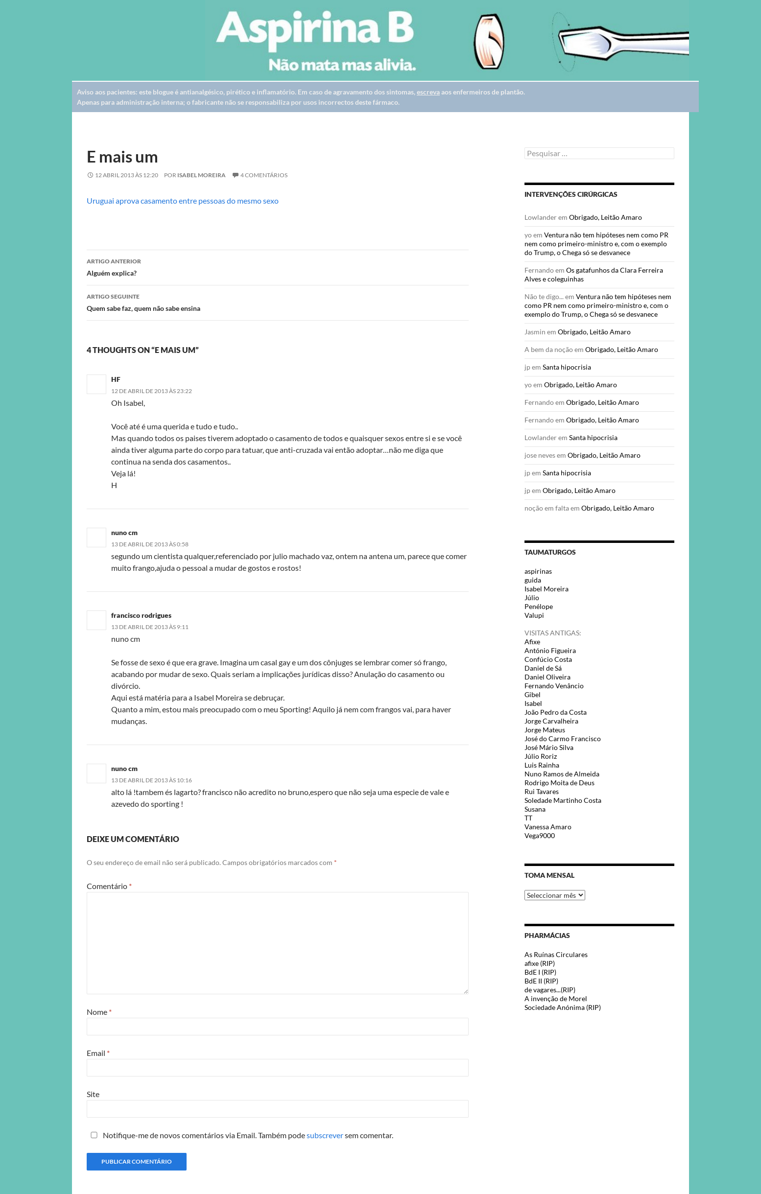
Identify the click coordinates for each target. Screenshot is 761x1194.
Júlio (531, 597)
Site (93, 1094)
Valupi (534, 615)
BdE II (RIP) (541, 981)
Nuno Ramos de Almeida (561, 774)
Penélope (538, 606)
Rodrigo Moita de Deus (559, 782)
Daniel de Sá (543, 668)
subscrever (325, 1135)
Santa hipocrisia (567, 367)
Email (98, 1052)
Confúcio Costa (548, 659)
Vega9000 (539, 835)
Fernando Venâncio (554, 685)
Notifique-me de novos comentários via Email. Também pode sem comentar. (240, 1135)
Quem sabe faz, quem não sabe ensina (278, 301)
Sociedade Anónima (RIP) (562, 1007)
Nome (99, 1011)
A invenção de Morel (555, 998)
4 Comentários (263, 175)
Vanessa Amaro (547, 826)
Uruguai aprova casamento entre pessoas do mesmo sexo (183, 200)
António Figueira (550, 650)
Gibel (532, 694)
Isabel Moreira (201, 175)
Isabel (533, 703)
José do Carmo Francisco (562, 738)
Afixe (532, 641)
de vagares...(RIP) (549, 989)
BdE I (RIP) (540, 972)
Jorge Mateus (544, 730)
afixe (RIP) (539, 963)
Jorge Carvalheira (551, 721)
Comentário (109, 885)
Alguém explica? (278, 266)
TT (528, 818)
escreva (428, 92)
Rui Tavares (541, 791)
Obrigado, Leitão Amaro (605, 217)
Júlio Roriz (540, 756)
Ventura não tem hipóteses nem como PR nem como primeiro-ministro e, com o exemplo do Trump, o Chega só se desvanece (596, 244)
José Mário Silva (548, 747)
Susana (535, 809)
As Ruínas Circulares (556, 954)
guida (532, 580)
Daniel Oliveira (547, 677)
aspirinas (538, 571)
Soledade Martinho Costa (562, 800)
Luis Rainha (541, 765)
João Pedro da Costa (555, 712)
